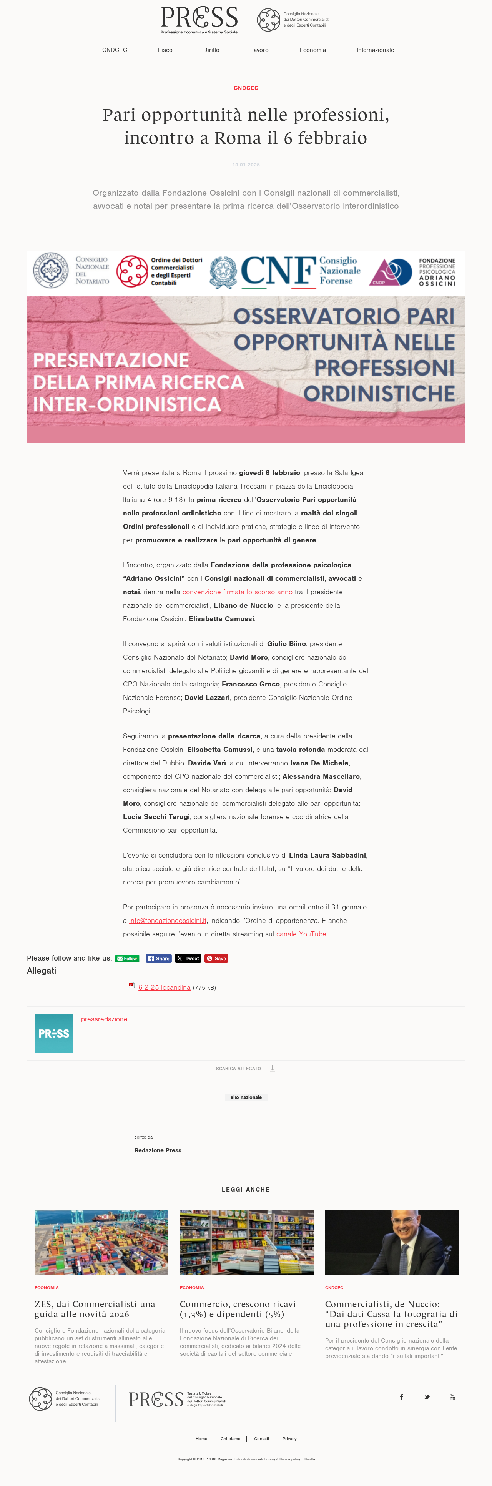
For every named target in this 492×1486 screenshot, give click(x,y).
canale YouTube (301, 933)
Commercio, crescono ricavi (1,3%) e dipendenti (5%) (238, 1309)
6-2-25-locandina (164, 987)
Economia (312, 50)
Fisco (165, 50)
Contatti (261, 1439)
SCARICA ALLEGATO (238, 1068)
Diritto (211, 50)
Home (201, 1439)
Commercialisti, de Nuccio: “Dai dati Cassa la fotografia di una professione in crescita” (391, 1314)
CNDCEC (114, 50)
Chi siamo (231, 1439)
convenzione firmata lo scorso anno (238, 591)
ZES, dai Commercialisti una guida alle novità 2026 (95, 1309)
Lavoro (259, 50)
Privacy (290, 1439)
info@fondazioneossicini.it (167, 920)
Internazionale (375, 50)
